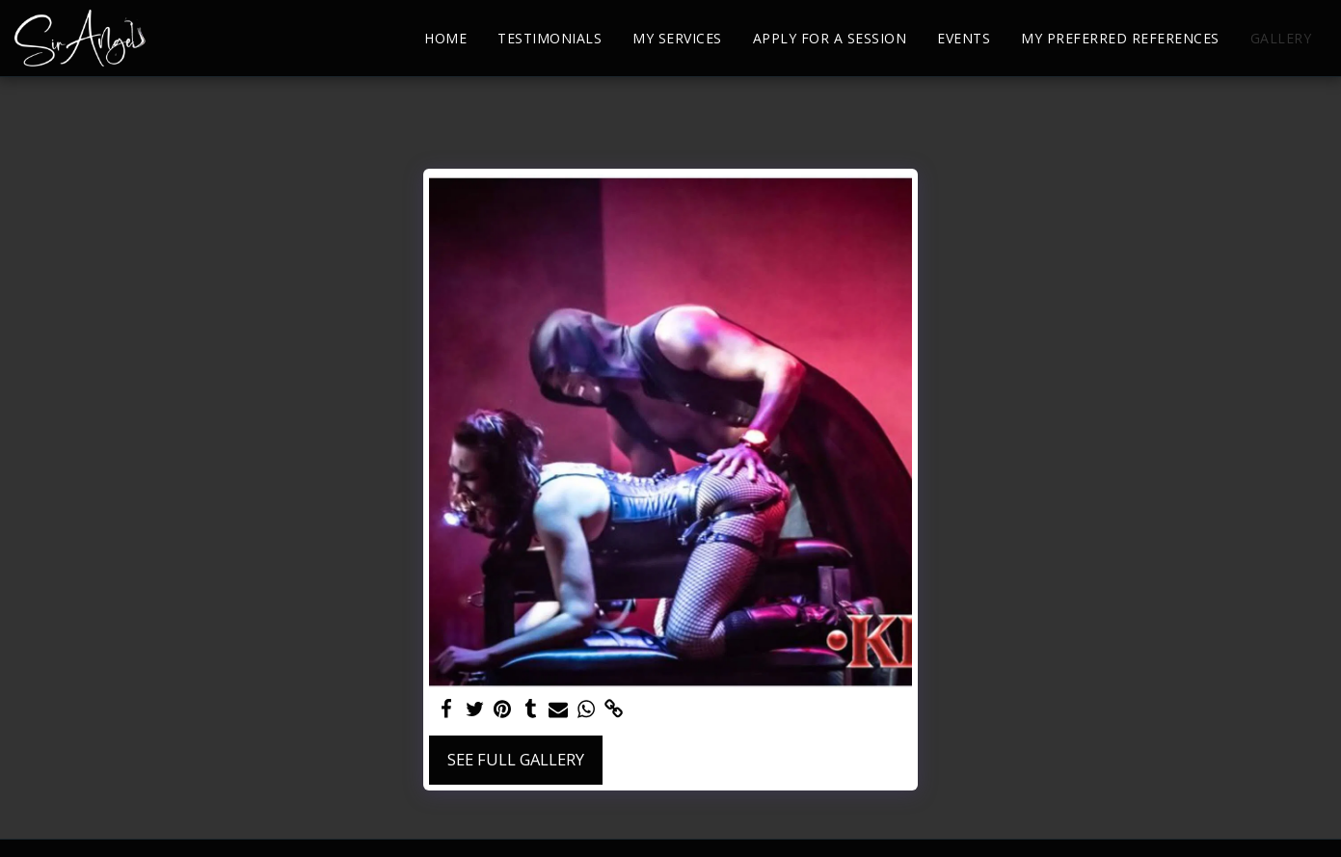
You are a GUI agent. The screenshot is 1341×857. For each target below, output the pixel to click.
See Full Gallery (515, 759)
